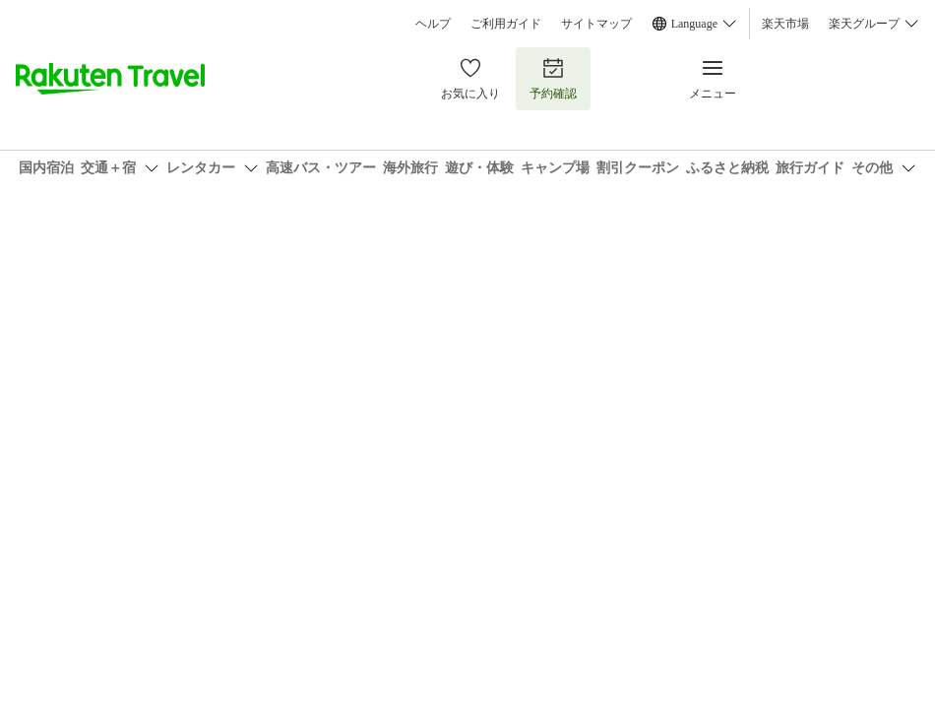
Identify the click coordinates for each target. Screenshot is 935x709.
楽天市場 (785, 24)
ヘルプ (433, 24)
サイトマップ (596, 24)
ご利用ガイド (505, 24)
